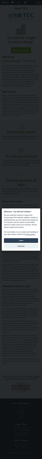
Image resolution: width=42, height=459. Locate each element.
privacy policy (30, 234)
